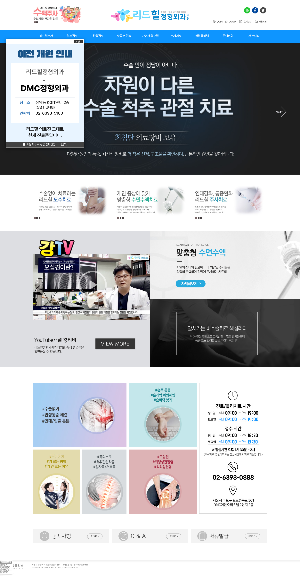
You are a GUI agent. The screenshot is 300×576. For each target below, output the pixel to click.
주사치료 (176, 36)
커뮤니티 (253, 36)
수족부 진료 (124, 36)
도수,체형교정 (150, 36)
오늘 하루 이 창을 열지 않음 (39, 144)
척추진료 (72, 36)
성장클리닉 (202, 36)
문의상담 (228, 36)
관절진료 (98, 36)
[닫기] (64, 144)
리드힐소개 (46, 36)
